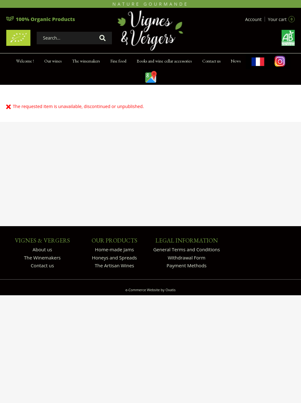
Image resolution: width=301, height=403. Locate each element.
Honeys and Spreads (114, 257)
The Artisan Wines (114, 265)
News (235, 61)
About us (42, 249)
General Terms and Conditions (186, 249)
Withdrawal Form (186, 257)
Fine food (118, 61)
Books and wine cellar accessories (164, 61)
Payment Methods (186, 265)
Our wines (52, 61)
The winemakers (86, 61)
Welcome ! (25, 61)
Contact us (211, 61)
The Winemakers (42, 257)
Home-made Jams (114, 249)
